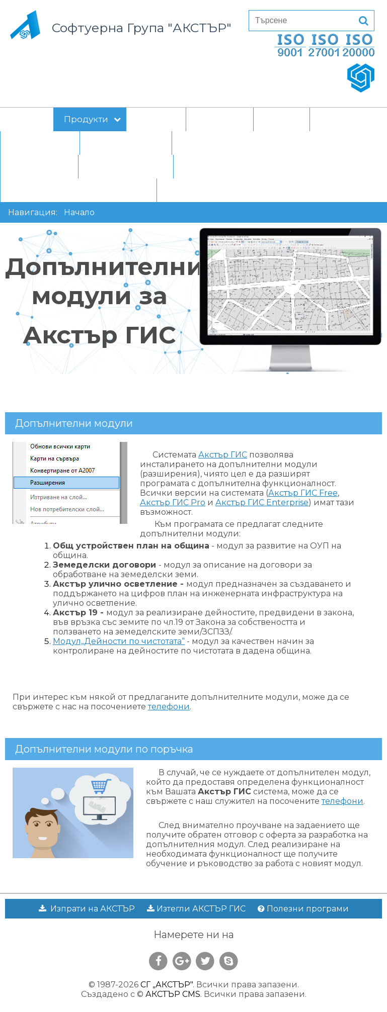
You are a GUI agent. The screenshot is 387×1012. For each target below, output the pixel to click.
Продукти (92, 119)
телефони (169, 706)
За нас (334, 119)
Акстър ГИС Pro (172, 502)
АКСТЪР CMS (172, 994)
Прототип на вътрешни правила (255, 143)
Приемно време (126, 166)
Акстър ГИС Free (303, 493)
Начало (26, 119)
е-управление (128, 143)
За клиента (42, 166)
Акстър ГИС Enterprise (261, 502)
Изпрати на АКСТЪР (87, 908)
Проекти (156, 119)
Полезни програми (303, 908)
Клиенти (222, 119)
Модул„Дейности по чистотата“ (119, 641)
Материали (42, 143)
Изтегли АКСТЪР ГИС (196, 908)
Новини (281, 119)
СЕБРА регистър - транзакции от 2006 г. (256, 190)
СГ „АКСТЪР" (166, 984)
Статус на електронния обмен (78, 190)
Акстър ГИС (222, 454)
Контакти (204, 166)
